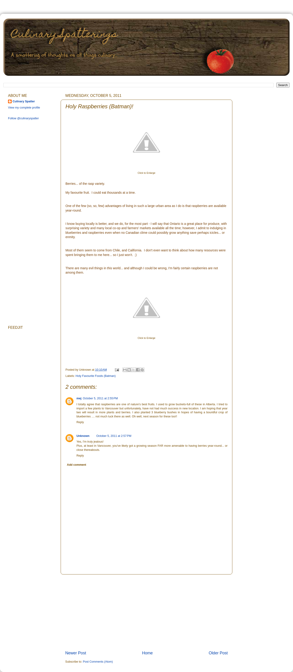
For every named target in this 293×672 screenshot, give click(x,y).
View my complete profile (24, 107)
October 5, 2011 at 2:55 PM (100, 398)
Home (147, 653)
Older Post (218, 653)
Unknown (83, 436)
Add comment (76, 464)
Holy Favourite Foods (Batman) (96, 376)
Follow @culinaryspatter (23, 118)
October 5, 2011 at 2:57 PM (113, 436)
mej (78, 398)
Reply (80, 422)
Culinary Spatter (24, 101)
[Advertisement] (146, 612)
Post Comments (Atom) (98, 661)
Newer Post (75, 653)
